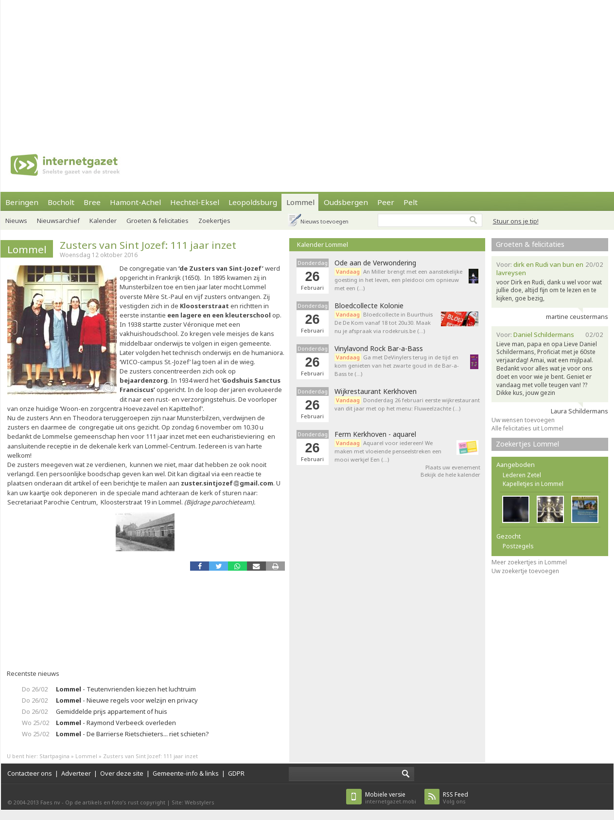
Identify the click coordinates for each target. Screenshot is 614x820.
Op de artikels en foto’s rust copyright (115, 802)
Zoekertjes (214, 220)
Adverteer (76, 773)
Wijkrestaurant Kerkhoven (375, 391)
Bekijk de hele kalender (450, 474)
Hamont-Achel (135, 202)
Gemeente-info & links (186, 773)
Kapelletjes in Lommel (533, 484)
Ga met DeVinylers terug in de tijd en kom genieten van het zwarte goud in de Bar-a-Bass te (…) (396, 365)
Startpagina (54, 756)
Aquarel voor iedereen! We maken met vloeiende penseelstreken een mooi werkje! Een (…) (387, 451)
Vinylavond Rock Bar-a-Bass (378, 348)
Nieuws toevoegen (324, 221)
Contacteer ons (29, 773)
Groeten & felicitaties (157, 220)
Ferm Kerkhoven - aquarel (375, 434)
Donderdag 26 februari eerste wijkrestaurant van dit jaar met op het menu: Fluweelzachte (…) (407, 404)
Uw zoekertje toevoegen (525, 571)
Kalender (103, 220)
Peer (385, 202)
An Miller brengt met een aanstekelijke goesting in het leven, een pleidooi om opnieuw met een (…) (398, 280)
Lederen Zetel (522, 475)
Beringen (21, 202)
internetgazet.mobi (390, 798)
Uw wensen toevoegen (523, 420)
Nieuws (16, 220)
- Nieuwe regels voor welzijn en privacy (127, 700)
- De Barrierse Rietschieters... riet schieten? (132, 733)
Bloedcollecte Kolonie (368, 305)
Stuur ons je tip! (516, 221)
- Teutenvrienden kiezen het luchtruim (126, 689)
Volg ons (455, 798)
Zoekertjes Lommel (527, 443)
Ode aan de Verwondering (375, 263)
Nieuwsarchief (58, 220)
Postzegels (518, 546)
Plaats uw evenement (452, 467)
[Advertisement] (300, 68)
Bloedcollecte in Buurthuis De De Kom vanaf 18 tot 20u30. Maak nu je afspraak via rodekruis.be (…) (383, 323)
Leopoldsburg (252, 202)
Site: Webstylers (193, 802)
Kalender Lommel (322, 244)
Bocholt (61, 202)
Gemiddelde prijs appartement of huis (111, 711)
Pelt (410, 202)
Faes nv (50, 802)
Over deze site (121, 773)
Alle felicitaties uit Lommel (527, 428)
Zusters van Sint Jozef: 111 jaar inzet (148, 245)
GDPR (236, 773)
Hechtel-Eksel (194, 202)
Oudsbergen (346, 202)
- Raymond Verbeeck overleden (116, 722)
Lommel (300, 202)
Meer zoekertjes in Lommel (529, 562)
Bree (92, 202)
